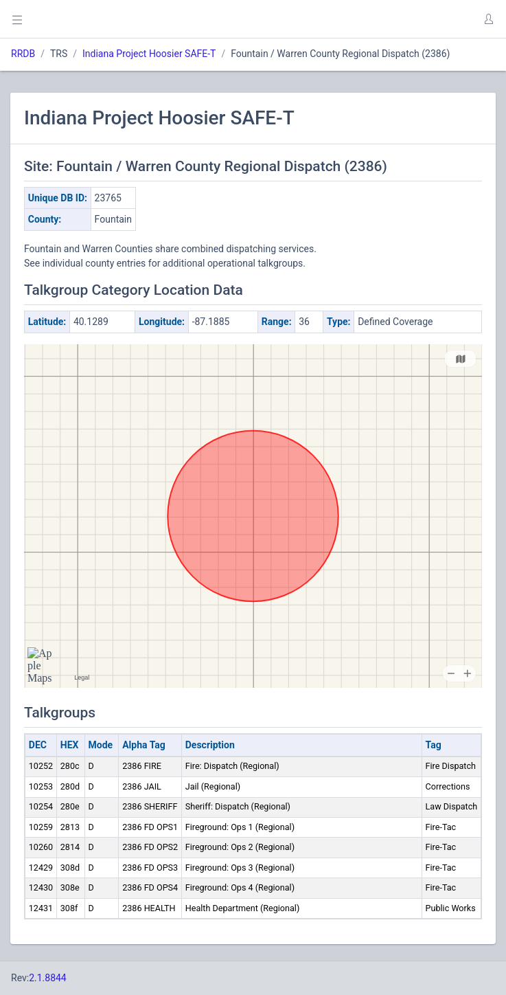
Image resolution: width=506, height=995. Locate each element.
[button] (488, 19)
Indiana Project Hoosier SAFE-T (149, 53)
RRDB (23, 53)
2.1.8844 (48, 977)
